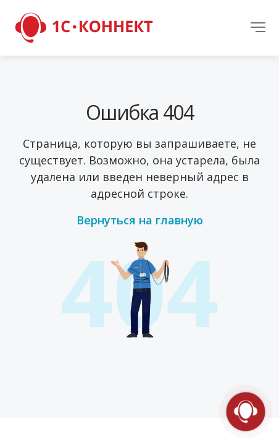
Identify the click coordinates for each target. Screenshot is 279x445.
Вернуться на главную (140, 220)
